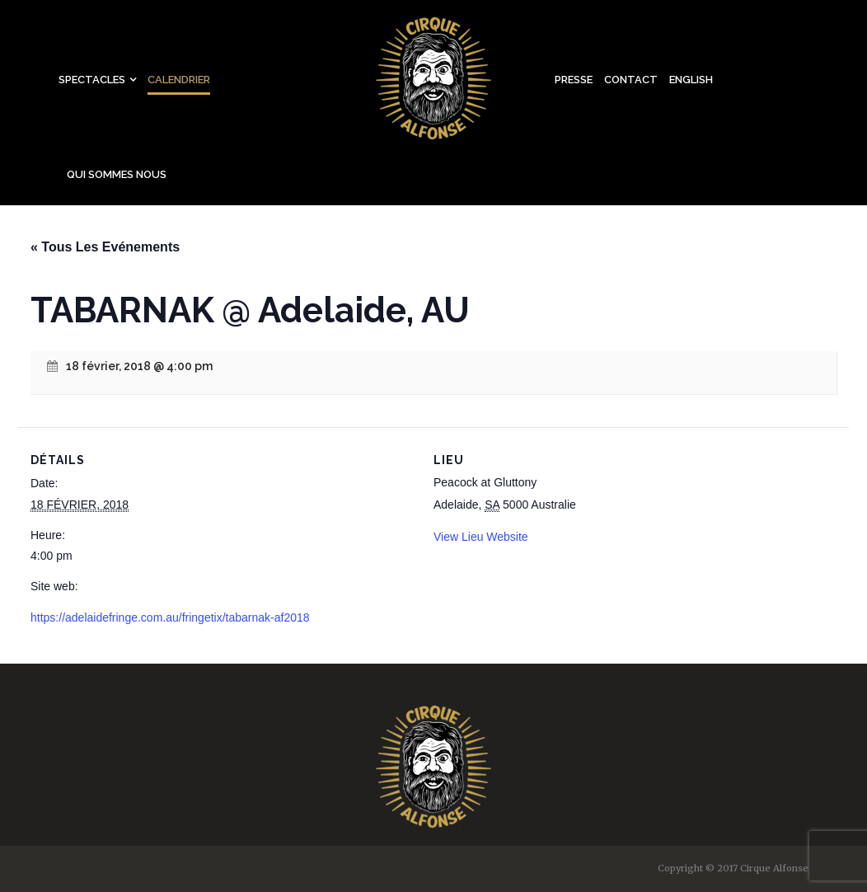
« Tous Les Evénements (105, 247)
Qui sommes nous (116, 174)
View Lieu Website (481, 536)
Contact (631, 79)
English (691, 79)
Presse (574, 79)
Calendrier (179, 79)
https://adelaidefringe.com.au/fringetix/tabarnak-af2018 (170, 617)
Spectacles (92, 79)
